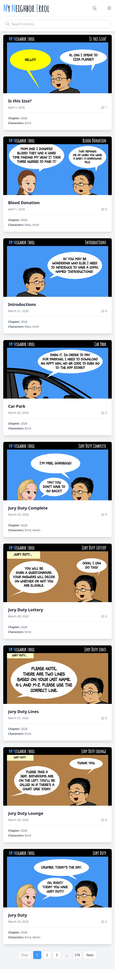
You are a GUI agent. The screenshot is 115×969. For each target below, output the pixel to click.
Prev (24, 955)
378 (77, 955)
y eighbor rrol (26, 8)
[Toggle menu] (109, 8)
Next (90, 955)
